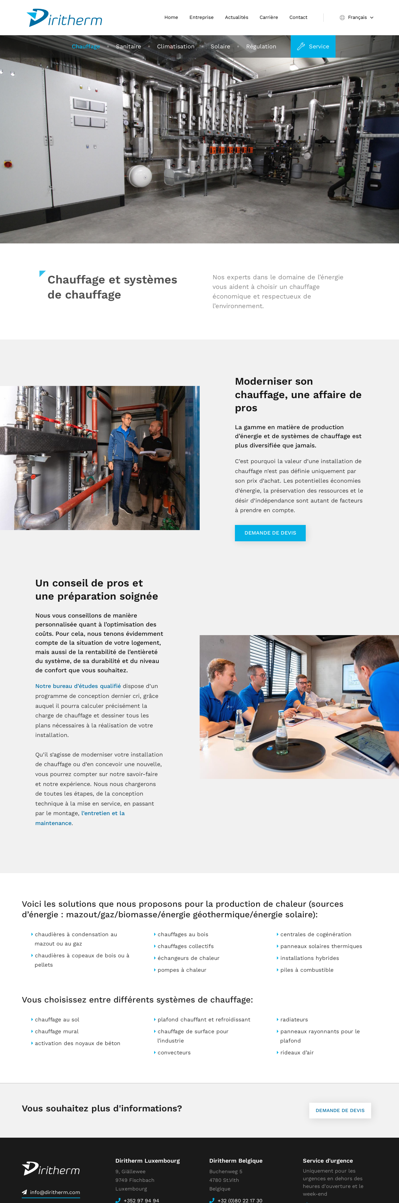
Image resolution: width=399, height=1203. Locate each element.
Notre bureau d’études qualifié (78, 686)
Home (171, 17)
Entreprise (201, 17)
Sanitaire (128, 46)
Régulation (261, 46)
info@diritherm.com (55, 1192)
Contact (298, 17)
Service (319, 46)
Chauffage (86, 46)
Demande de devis (270, 533)
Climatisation (176, 46)
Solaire (220, 46)
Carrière (269, 17)
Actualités (236, 17)
